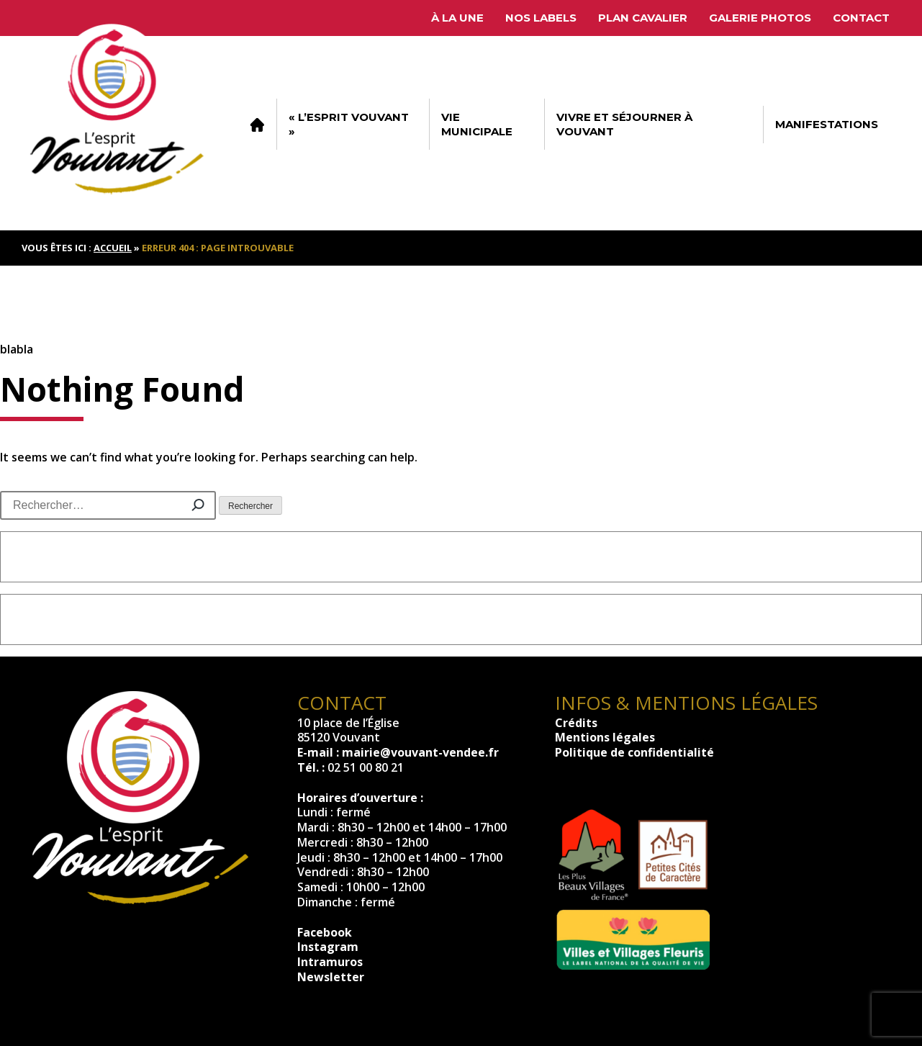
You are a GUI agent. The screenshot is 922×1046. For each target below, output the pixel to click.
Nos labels (541, 17)
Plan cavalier (642, 17)
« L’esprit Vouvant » (349, 124)
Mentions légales (605, 737)
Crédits (576, 723)
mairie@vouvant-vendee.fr (420, 752)
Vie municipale (476, 124)
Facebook (324, 932)
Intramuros (330, 962)
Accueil (257, 124)
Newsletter (330, 977)
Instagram (327, 947)
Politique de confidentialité (634, 752)
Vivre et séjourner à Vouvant (624, 124)
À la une (457, 17)
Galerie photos (760, 17)
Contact (861, 17)
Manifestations (826, 124)
